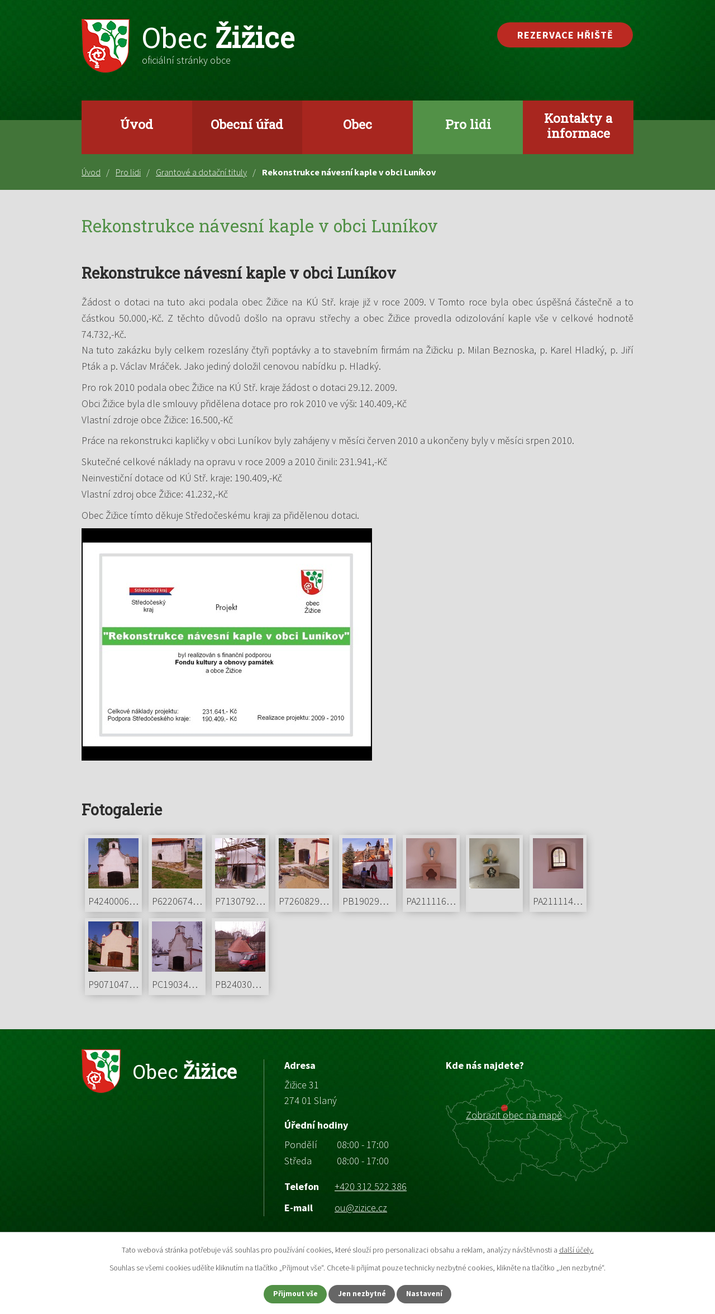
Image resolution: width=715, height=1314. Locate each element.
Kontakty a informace (578, 125)
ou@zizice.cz (361, 1207)
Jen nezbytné (362, 1293)
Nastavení (430, 1293)
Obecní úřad (247, 124)
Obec (357, 124)
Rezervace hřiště (565, 34)
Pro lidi (468, 124)
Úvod (136, 124)
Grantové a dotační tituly (201, 172)
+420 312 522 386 (371, 1186)
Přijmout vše (289, 1293)
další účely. (576, 1249)
